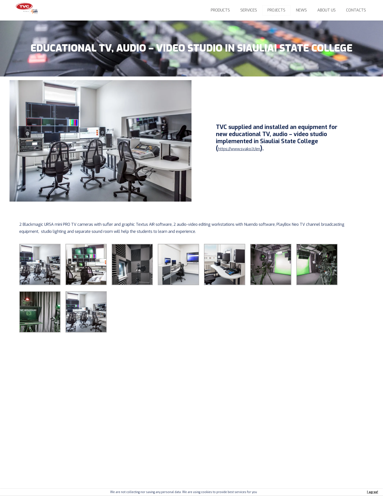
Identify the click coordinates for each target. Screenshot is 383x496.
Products (220, 10)
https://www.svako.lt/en (239, 148)
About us (326, 10)
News (301, 10)
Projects (276, 10)
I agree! (372, 492)
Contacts (356, 10)
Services (248, 10)
